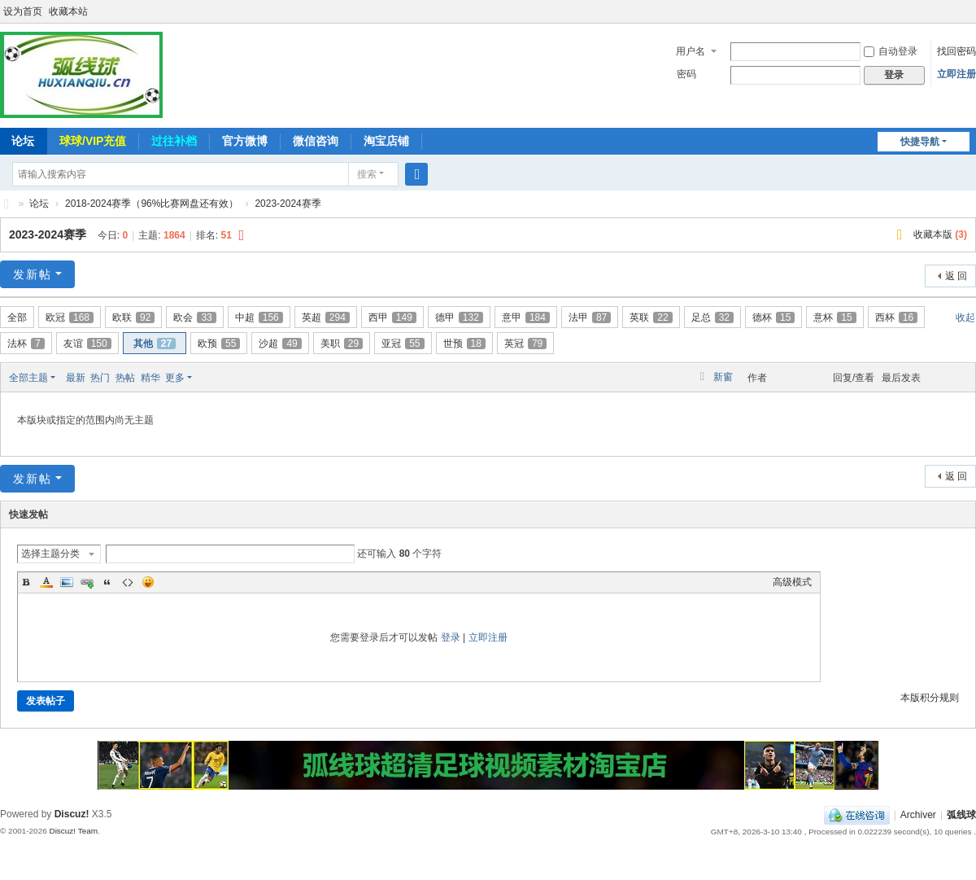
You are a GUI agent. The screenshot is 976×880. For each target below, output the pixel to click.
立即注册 (956, 74)
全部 (17, 317)
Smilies (148, 582)
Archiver (918, 815)
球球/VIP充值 (92, 140)
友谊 (87, 343)
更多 (175, 377)
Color (46, 582)
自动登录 (890, 51)
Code (128, 582)
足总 (712, 317)
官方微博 (245, 140)
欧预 (219, 343)
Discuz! (71, 814)
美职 (341, 343)
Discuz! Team (73, 830)
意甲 (526, 317)
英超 (326, 317)
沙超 (280, 343)
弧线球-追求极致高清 (6, 204)
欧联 (133, 317)
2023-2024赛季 (287, 203)
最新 (75, 377)
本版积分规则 (929, 697)
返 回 (956, 276)
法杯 (26, 343)
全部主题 (28, 377)
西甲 (392, 317)
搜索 (367, 174)
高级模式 (792, 582)
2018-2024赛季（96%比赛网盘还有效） (151, 203)
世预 (464, 343)
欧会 (194, 317)
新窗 (723, 377)
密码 (686, 74)
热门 (100, 377)
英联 (651, 317)
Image (67, 582)
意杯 (834, 317)
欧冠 (70, 317)
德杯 (773, 317)
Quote (107, 582)
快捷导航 (919, 141)
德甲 (459, 317)
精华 (150, 377)
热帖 (125, 377)
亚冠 (402, 343)
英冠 (525, 343)
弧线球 (961, 815)
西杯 (896, 317)
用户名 (690, 51)
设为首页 (22, 11)
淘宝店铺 (386, 140)
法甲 (590, 317)
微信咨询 (315, 140)
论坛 (39, 203)
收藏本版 (940, 234)
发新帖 (32, 274)
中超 (259, 317)
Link (87, 582)
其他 (154, 343)
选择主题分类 (50, 553)
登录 (450, 637)
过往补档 (174, 140)
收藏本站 (68, 11)
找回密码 (956, 51)
